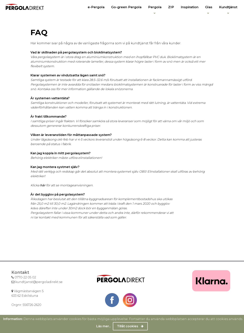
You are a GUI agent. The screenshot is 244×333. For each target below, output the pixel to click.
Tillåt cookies (130, 326)
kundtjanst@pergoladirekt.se (37, 282)
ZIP (171, 7)
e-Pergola (96, 7)
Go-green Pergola (126, 7)
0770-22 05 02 (23, 277)
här (42, 185)
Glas (208, 7)
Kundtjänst (228, 7)
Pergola (154, 7)
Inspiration (189, 7)
